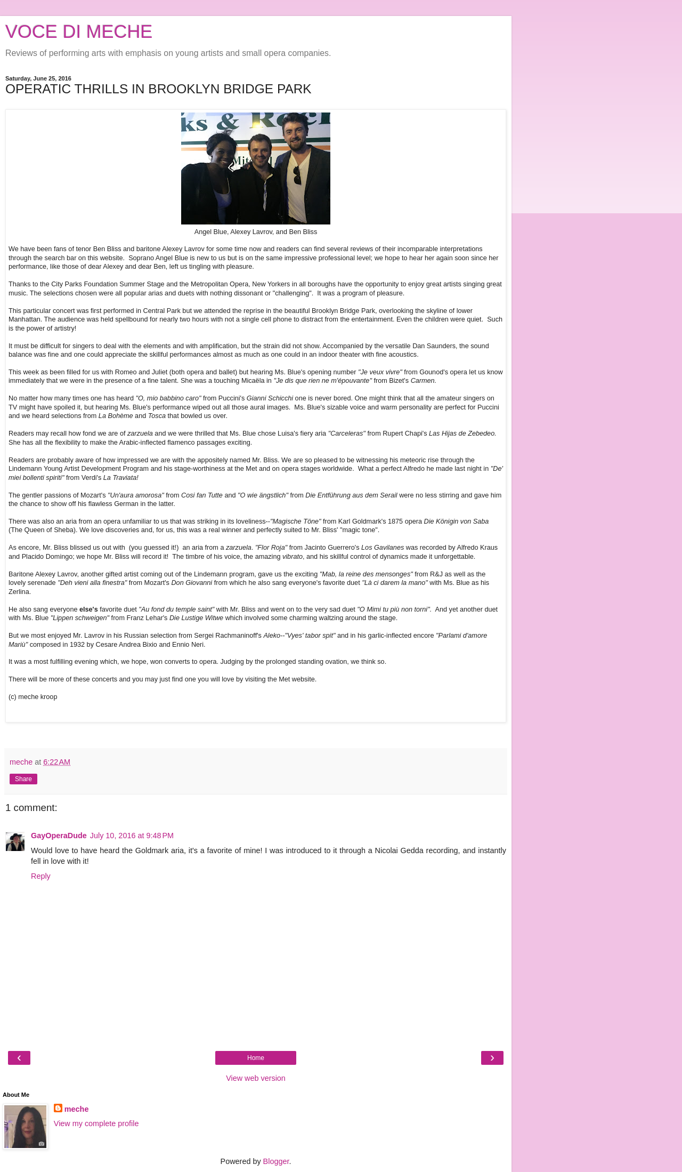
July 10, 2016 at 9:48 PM (132, 835)
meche (76, 1109)
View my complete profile (96, 1123)
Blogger (276, 1161)
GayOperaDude (59, 835)
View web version (256, 1078)
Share (23, 779)
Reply (41, 876)
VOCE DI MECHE (78, 31)
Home (255, 1058)
